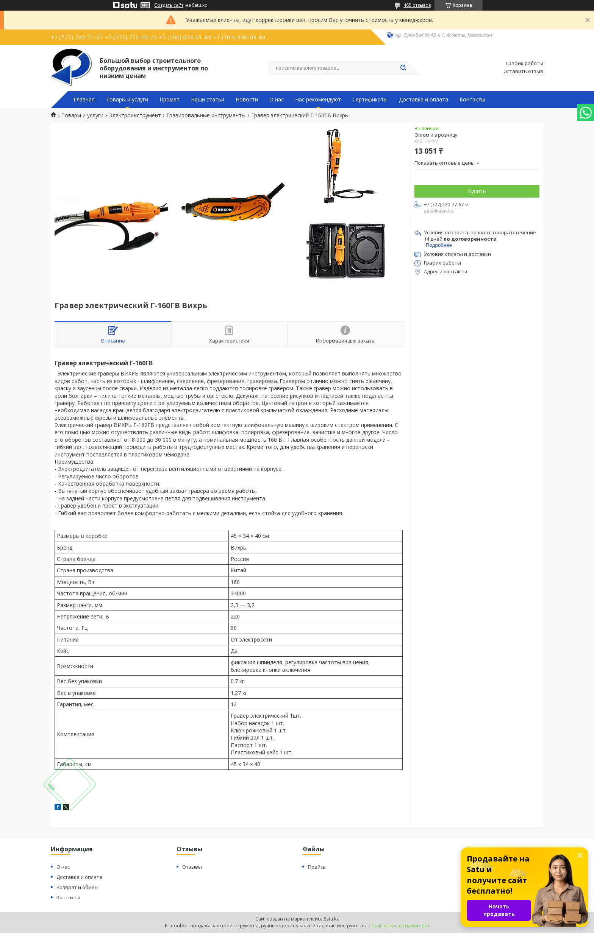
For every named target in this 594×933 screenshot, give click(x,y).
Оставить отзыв (523, 71)
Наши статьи (207, 99)
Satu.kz (331, 919)
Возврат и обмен (77, 887)
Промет (169, 99)
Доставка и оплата (423, 99)
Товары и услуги (127, 99)
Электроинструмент (135, 115)
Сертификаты (370, 99)
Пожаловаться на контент (401, 925)
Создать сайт (168, 5)
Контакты (472, 99)
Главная (84, 99)
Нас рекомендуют (318, 99)
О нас (276, 99)
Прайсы (317, 866)
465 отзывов (417, 5)
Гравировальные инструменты (205, 115)
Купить (477, 191)
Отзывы (192, 866)
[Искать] (403, 68)
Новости (247, 99)
